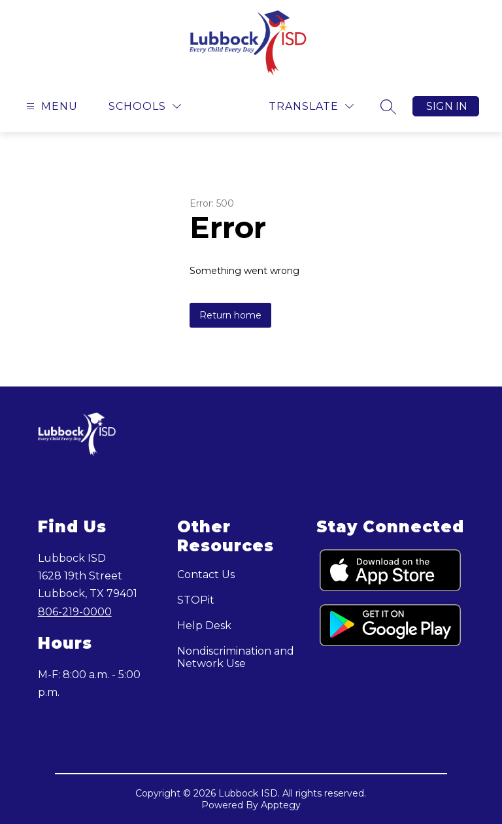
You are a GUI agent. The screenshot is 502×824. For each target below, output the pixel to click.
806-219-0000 (75, 612)
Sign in (446, 106)
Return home (230, 315)
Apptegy (281, 805)
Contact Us (206, 574)
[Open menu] (50, 106)
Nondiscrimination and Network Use (235, 657)
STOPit (195, 600)
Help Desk (204, 625)
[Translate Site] (311, 106)
